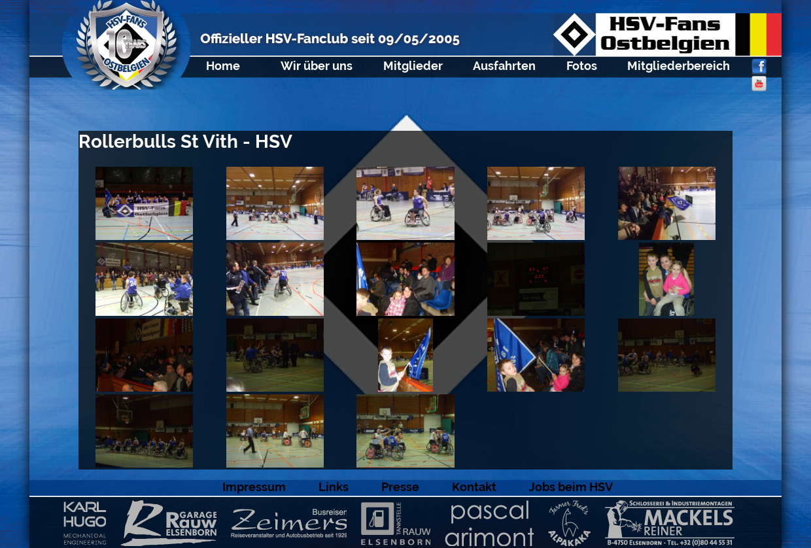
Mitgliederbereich (678, 66)
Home (223, 66)
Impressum (254, 487)
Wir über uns (317, 66)
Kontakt (474, 487)
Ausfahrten (504, 66)
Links (334, 487)
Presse (400, 487)
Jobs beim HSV (571, 487)
